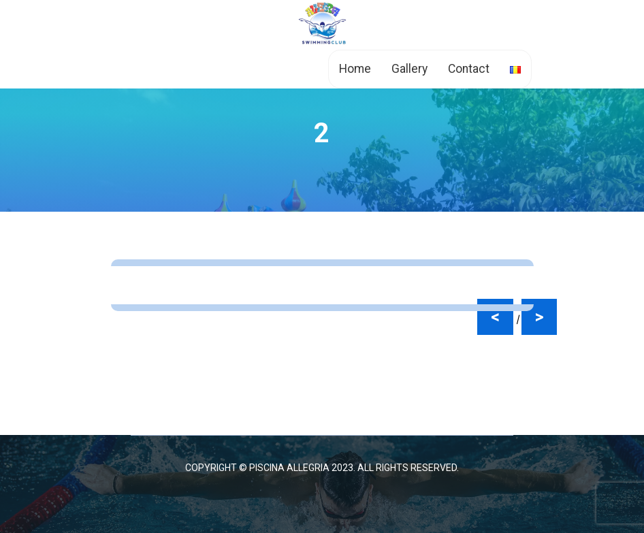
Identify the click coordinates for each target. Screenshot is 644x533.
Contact (468, 69)
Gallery (409, 69)
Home (355, 69)
